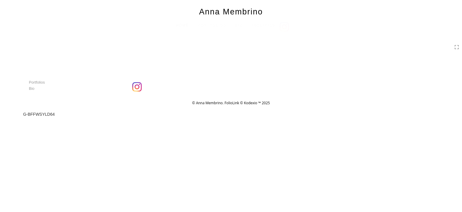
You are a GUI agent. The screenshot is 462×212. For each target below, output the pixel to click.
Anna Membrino (231, 11)
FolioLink (232, 102)
